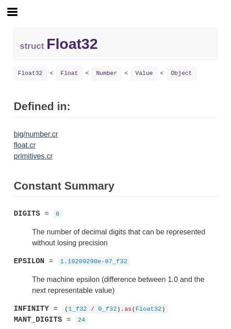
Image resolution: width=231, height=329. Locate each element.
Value (144, 73)
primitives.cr (33, 156)
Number (106, 73)
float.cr (25, 145)
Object (181, 73)
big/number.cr (36, 134)
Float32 (30, 73)
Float (69, 73)
